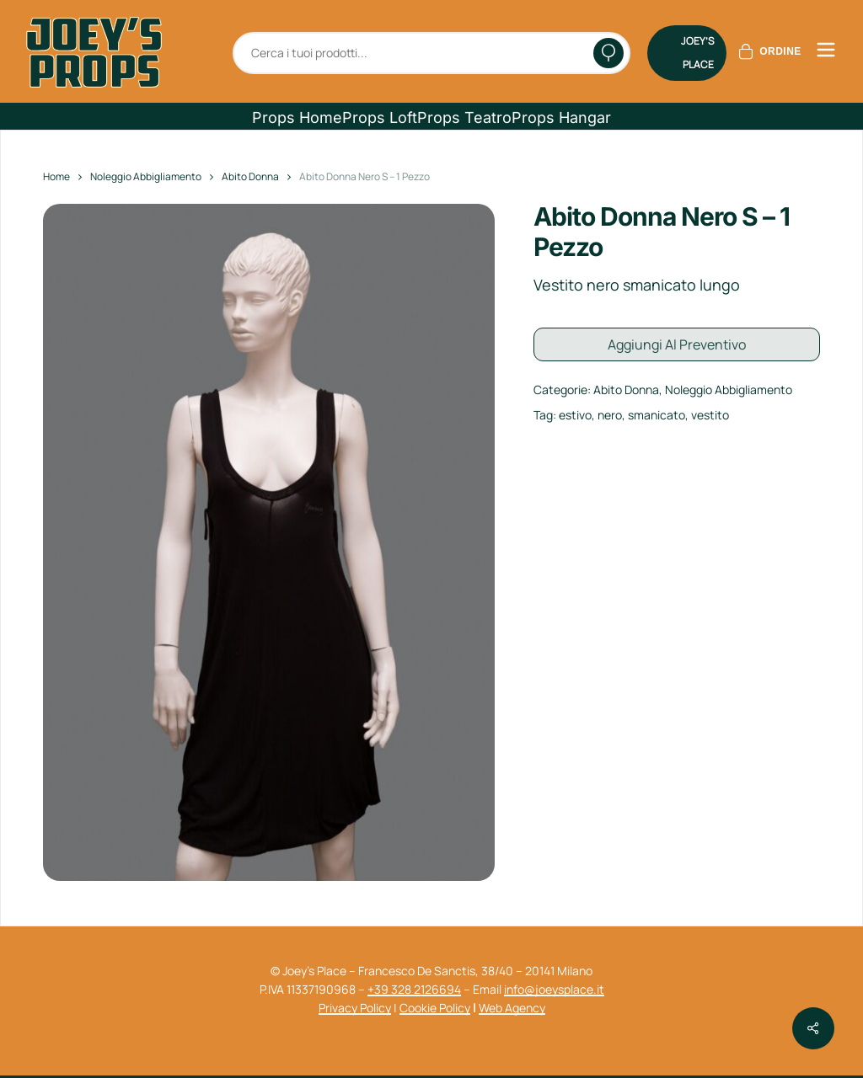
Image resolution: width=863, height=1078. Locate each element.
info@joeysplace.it (554, 989)
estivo (575, 413)
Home (56, 176)
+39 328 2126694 (414, 989)
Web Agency (512, 1008)
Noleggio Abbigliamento (145, 176)
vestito (710, 413)
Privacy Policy (355, 1008)
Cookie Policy (434, 1008)
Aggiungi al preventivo (677, 343)
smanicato (656, 413)
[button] (297, 118)
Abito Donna (250, 176)
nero (610, 413)
